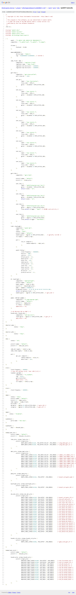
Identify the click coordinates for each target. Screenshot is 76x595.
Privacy (14, 592)
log (39, 12)
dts (58, 8)
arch (50, 8)
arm (54, 8)
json (73, 592)
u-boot (18, 8)
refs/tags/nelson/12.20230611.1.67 (34, 8)
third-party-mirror (8, 8)
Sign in (72, 2)
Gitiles (9, 592)
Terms (18, 592)
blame (43, 12)
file (34, 12)
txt (69, 592)
